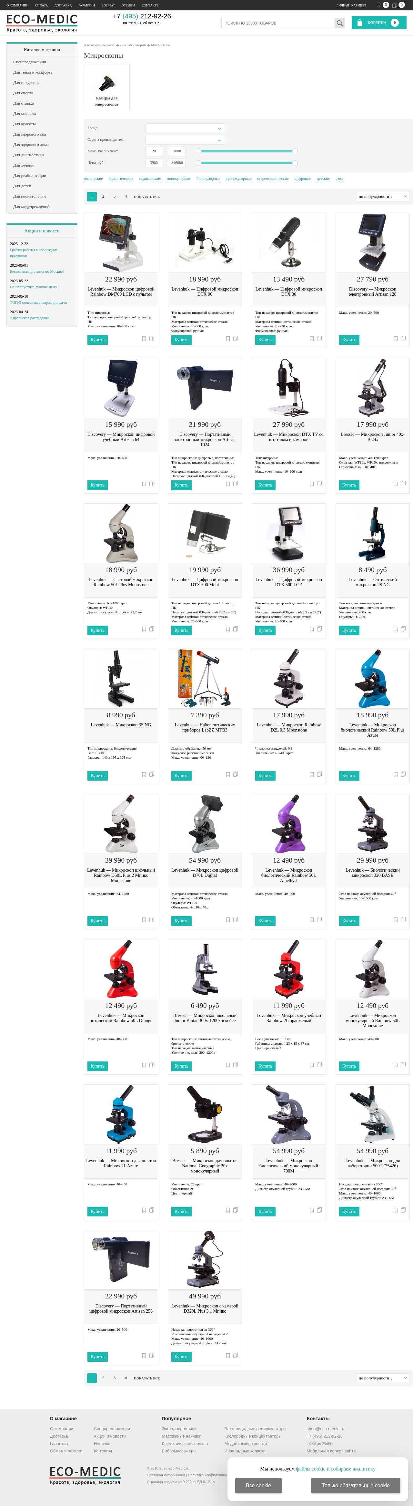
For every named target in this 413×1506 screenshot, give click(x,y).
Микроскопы (161, 45)
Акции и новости (41, 230)
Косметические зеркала (185, 1443)
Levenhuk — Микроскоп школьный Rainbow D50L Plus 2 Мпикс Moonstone (121, 875)
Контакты (150, 5)
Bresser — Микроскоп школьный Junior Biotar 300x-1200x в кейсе (205, 1018)
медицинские (150, 178)
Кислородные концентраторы (253, 1436)
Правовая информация (166, 1475)
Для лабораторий (133, 45)
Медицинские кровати (246, 1443)
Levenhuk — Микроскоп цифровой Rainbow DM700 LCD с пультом (120, 292)
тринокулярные (238, 178)
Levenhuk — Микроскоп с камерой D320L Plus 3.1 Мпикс (204, 1309)
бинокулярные (208, 178)
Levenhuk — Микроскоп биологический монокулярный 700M (288, 1165)
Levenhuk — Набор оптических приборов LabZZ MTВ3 (205, 727)
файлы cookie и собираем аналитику (336, 1468)
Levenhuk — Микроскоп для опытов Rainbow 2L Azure (121, 1163)
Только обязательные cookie (356, 1485)
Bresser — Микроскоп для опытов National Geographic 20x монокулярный (204, 1165)
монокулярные (178, 178)
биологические (121, 178)
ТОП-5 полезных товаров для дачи (38, 302)
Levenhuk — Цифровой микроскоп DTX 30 (289, 292)
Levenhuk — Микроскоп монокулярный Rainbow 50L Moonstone (373, 1020)
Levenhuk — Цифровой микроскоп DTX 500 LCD (289, 582)
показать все (147, 197)
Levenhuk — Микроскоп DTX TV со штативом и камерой (289, 437)
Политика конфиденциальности (214, 1475)
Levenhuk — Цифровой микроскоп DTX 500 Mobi (205, 582)
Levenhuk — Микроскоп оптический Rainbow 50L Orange (121, 1018)
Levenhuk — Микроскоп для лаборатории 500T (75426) (373, 1163)
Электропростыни (179, 1428)
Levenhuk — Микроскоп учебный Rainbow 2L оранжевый (289, 1018)
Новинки (102, 1443)
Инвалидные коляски (245, 1451)
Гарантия (59, 1443)
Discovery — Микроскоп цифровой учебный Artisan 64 (121, 437)
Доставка (63, 5)
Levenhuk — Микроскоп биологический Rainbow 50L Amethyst (288, 875)
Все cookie (258, 1485)
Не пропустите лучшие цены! (34, 287)
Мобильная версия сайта (331, 1451)
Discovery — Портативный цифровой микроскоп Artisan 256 (121, 1309)
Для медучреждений (99, 45)
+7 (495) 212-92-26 (325, 1436)
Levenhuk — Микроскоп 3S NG (121, 724)
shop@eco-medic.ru (325, 1428)
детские (323, 178)
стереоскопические (272, 178)
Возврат (108, 5)
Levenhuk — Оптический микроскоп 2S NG (372, 582)
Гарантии (86, 5)
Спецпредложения (112, 1428)
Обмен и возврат (66, 1451)
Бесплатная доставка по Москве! (37, 271)
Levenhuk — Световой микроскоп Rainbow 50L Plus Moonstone (121, 582)
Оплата (41, 5)
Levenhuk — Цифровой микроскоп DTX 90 (205, 292)
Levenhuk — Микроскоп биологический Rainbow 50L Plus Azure (372, 730)
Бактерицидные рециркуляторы (255, 1428)
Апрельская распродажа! (30, 318)
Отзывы (128, 5)
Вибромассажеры (179, 1451)
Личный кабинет (351, 5)
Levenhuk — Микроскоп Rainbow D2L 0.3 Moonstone (289, 727)
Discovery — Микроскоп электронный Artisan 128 (373, 292)
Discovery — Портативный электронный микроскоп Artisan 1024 (205, 439)
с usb (340, 178)
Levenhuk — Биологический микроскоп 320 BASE (373, 873)
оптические (93, 178)
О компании (17, 5)
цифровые (302, 178)
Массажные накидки (181, 1436)
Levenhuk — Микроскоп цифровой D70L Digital (204, 873)
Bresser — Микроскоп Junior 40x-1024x (373, 437)
